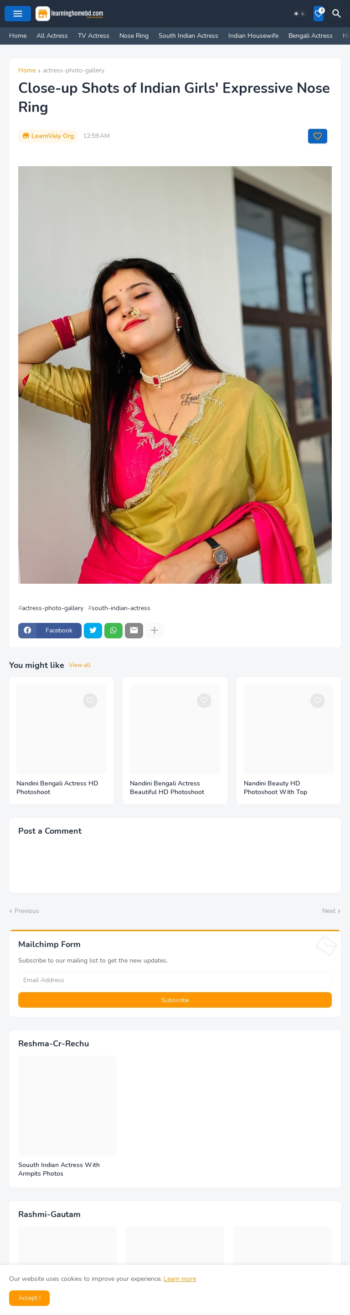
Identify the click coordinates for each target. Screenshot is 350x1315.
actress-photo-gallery (73, 71)
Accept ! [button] (29, 1298)
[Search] (338, 13)
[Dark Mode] (299, 13)
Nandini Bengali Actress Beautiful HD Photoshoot (167, 788)
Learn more (180, 1278)
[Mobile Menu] (18, 13)
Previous (27, 911)
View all (80, 665)
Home (17, 35)
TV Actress (93, 35)
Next (328, 911)
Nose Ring (134, 35)
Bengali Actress (310, 35)
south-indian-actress (121, 608)
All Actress (52, 35)
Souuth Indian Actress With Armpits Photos (59, 1169)
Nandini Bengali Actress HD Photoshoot (57, 788)
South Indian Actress (188, 35)
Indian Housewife (253, 35)
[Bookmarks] (319, 13)
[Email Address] (175, 980)
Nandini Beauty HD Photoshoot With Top (275, 788)
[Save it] (317, 136)
